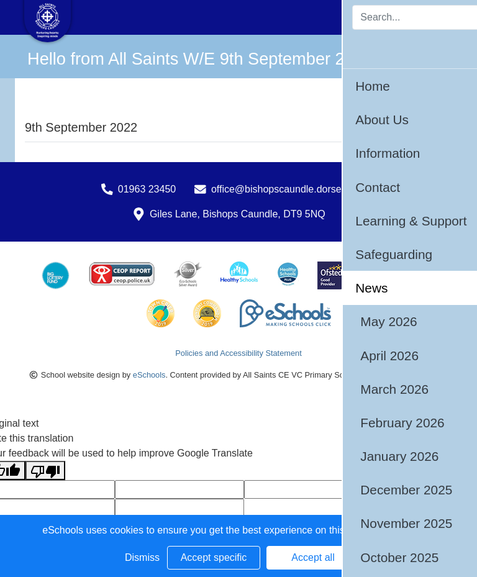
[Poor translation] (45, 470)
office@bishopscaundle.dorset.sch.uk (293, 189)
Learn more (409, 530)
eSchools (149, 374)
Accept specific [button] (214, 557)
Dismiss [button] (142, 557)
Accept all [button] (312, 557)
